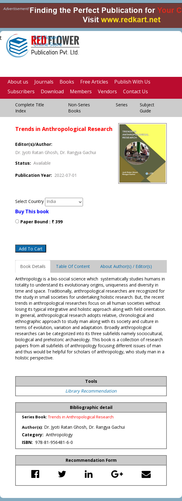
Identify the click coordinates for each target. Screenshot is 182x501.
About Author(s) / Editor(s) (126, 266)
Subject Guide (147, 108)
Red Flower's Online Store (47, 41)
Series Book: (35, 417)
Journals (43, 81)
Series (122, 105)
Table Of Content (73, 266)
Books (67, 81)
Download (52, 91)
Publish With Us (132, 81)
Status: (24, 163)
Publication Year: (34, 175)
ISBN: (28, 442)
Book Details (33, 266)
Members (81, 91)
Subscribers (21, 91)
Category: (33, 435)
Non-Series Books (79, 108)
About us (18, 81)
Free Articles (94, 81)
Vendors (107, 91)
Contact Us (135, 91)
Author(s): (32, 427)
